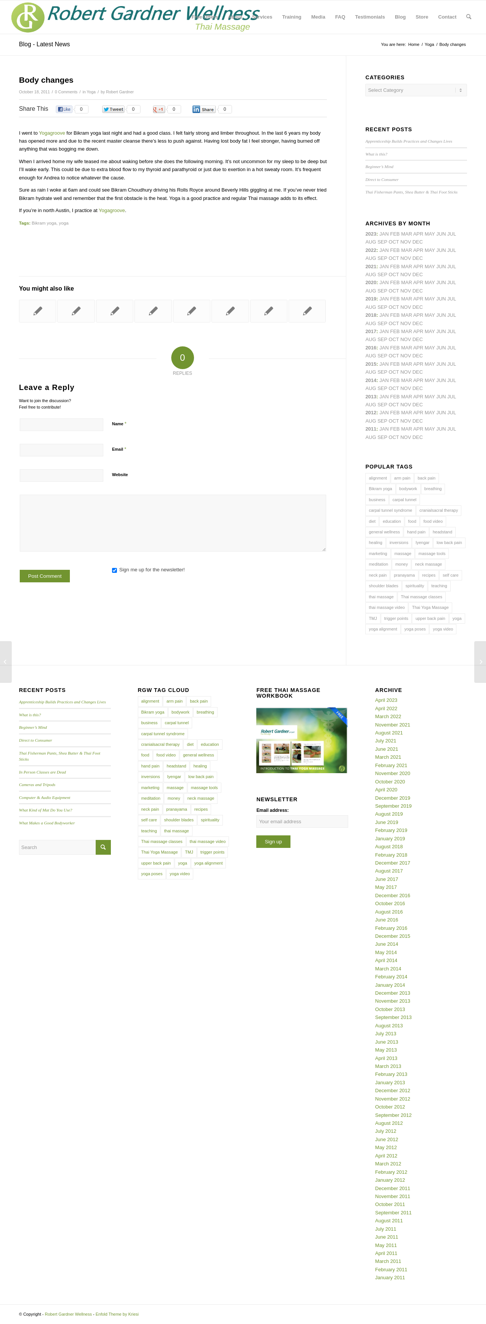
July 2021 (385, 741)
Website (120, 474)
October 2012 (390, 1107)
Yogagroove (52, 133)
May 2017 (386, 887)
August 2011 (389, 1220)
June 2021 (386, 749)
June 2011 (386, 1237)
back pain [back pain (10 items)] (427, 478)
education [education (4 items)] (392, 521)
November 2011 (392, 1196)
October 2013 (390, 1009)
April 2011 (386, 1253)
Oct (394, 291)
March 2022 (388, 716)
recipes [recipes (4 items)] (429, 575)
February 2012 (391, 1172)
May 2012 (386, 1147)
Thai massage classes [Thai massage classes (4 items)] (421, 596)
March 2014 (388, 969)
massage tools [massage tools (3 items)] (431, 553)
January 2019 (390, 838)
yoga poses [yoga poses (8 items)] (415, 629)
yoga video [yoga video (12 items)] (443, 629)
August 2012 (389, 1123)
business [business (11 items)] (377, 499)
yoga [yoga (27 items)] (457, 618)
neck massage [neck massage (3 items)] (428, 564)
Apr (418, 234)
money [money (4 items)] (401, 564)
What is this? (376, 154)
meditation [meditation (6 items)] (378, 564)
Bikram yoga (44, 222)
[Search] (468, 17)
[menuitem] (205, 17)
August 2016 (389, 912)
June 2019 (386, 822)
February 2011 (391, 1269)
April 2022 (386, 708)
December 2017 (392, 863)
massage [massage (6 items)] (403, 553)
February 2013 (391, 1074)
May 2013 (386, 1050)
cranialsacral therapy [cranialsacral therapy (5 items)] (439, 510)
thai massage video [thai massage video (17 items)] (387, 607)
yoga (63, 222)
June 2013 (386, 1042)
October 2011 (390, 1204)
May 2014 (386, 952)
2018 (370, 315)
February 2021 (391, 765)
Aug (370, 274)
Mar (406, 250)
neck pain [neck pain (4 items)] (378, 575)
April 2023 (386, 700)
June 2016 (386, 920)
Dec (417, 307)
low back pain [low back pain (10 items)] (449, 542)
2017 (370, 331)
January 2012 (390, 1180)
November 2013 (392, 1001)
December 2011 (392, 1188)
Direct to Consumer (381, 179)
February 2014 (391, 977)
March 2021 (388, 757)
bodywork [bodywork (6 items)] (408, 488)
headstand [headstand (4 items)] (442, 532)
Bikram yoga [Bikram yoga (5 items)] (380, 488)
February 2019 (391, 830)
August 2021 (389, 733)
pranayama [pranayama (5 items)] (404, 575)
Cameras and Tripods (37, 784)
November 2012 (392, 1099)
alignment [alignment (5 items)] (378, 478)
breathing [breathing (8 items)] (433, 488)
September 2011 (393, 1213)
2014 (370, 380)
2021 (370, 266)
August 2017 (389, 871)
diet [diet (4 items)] (372, 521)
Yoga (91, 92)
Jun (441, 266)
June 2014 (386, 944)
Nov (405, 274)
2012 (370, 412)
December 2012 (392, 1090)
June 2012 (386, 1139)
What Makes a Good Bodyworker (47, 823)
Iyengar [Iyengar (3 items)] (422, 542)
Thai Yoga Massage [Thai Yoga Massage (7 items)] (430, 607)
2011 (370, 429)
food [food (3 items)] (412, 521)
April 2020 (386, 790)
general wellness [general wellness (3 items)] (384, 532)
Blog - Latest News (44, 44)
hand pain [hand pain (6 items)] (416, 532)
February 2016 (391, 928)
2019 (370, 299)
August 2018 (389, 846)
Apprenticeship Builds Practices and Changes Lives (408, 141)
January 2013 (390, 1082)
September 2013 (393, 1017)
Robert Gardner (120, 92)
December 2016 (392, 895)
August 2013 (389, 1025)
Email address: (272, 810)
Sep (382, 307)
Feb (394, 266)
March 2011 (388, 1261)
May (430, 331)
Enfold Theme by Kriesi (117, 1314)
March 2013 (388, 1066)
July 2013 (385, 1033)
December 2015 (392, 936)
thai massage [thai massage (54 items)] (381, 596)
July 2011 (385, 1229)
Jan (384, 299)
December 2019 (392, 798)
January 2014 (390, 985)
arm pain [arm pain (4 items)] (402, 478)
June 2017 (386, 879)
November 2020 (392, 773)
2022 (370, 250)
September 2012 (393, 1115)
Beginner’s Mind (379, 166)
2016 (370, 348)
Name (119, 423)
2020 (370, 282)
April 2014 (386, 960)
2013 (370, 396)
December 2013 (392, 993)
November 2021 (392, 725)
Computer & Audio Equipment (44, 797)
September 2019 (393, 806)
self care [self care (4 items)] (451, 575)
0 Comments (66, 92)
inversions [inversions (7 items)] (399, 542)
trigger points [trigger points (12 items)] (396, 618)
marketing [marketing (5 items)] (378, 553)
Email (119, 449)
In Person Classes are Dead (42, 772)
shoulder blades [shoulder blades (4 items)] (383, 585)
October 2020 (390, 782)
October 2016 (390, 903)
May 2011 (386, 1245)
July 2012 (385, 1131)
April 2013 (386, 1058)
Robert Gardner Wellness (68, 1314)
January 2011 (390, 1277)
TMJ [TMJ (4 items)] (373, 618)
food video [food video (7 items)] (433, 521)
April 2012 (386, 1156)
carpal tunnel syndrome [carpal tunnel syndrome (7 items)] (390, 510)
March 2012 (388, 1164)
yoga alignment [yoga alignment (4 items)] (383, 629)
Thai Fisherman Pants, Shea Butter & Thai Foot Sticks (411, 192)
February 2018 (391, 855)
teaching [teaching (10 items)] (439, 585)
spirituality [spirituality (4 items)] (415, 585)
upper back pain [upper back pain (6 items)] (430, 618)
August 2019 (389, 814)
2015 (370, 364)
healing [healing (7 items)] (375, 542)
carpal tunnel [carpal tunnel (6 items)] (405, 499)
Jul (451, 266)
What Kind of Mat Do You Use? (45, 810)
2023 (370, 234)
